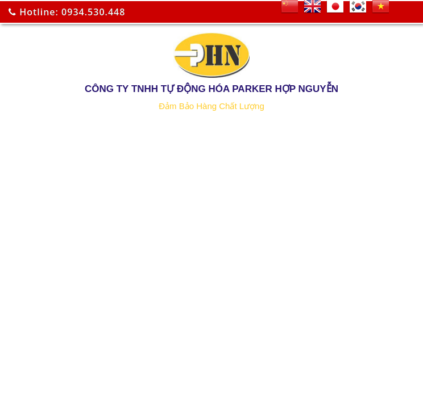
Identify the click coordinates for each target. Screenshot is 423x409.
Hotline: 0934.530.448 (67, 12)
